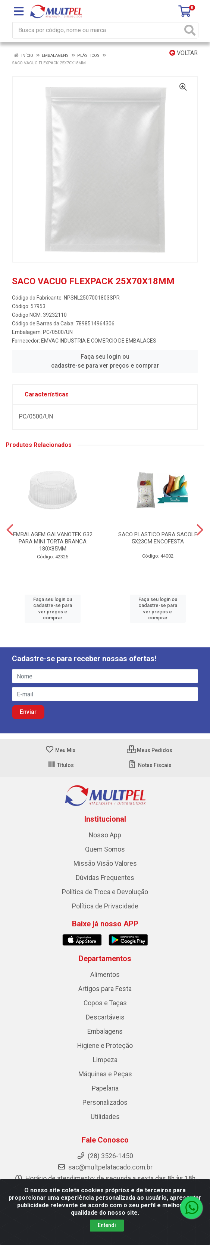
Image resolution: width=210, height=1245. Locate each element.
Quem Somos (105, 849)
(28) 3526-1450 (105, 1156)
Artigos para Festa (105, 989)
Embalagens (105, 1031)
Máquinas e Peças (105, 1074)
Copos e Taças (105, 1003)
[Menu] (18, 11)
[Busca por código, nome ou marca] (97, 30)
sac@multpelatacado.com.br (105, 1167)
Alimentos (105, 974)
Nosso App (105, 835)
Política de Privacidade (105, 906)
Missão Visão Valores (105, 863)
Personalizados (105, 1102)
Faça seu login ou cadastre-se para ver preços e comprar (105, 361)
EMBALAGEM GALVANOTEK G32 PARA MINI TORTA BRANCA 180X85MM (53, 541)
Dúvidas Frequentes (105, 877)
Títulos (60, 765)
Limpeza (105, 1060)
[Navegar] (10, 530)
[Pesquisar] (190, 30)
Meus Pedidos (149, 750)
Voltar (183, 52)
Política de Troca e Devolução (105, 892)
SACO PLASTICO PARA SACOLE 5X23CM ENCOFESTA (157, 538)
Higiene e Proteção (105, 1045)
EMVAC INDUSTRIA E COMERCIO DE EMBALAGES (98, 341)
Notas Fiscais (150, 765)
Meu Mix (60, 750)
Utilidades (105, 1116)
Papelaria (105, 1088)
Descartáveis (105, 1017)
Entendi (107, 1225)
